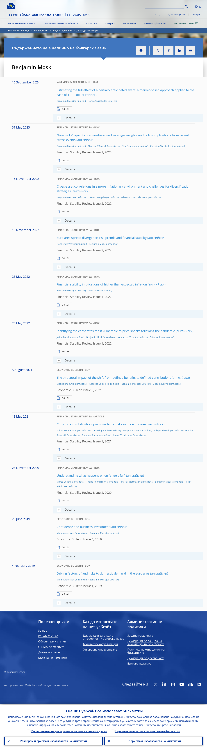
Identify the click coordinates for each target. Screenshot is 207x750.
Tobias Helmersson (67, 430)
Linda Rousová (160, 383)
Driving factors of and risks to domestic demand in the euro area (103, 573)
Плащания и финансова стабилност (61, 23)
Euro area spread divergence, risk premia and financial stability (102, 238)
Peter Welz (93, 290)
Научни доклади (62, 30)
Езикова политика (139, 663)
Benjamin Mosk (65, 100)
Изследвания (129, 23)
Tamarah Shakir (90, 435)
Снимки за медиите (51, 647)
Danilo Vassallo (96, 100)
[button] (192, 6)
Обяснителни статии (52, 641)
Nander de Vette (65, 243)
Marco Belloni (64, 481)
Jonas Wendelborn (122, 435)
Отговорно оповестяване (100, 649)
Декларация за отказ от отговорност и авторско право (103, 637)
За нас (42, 630)
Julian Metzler (64, 337)
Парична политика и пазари (21, 23)
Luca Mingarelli (100, 430)
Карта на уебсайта (16, 671)
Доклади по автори (87, 30)
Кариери (195, 14)
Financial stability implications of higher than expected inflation (102, 284)
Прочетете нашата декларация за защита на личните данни (69, 731)
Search (186, 6)
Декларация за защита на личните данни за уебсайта (145, 642)
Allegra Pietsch (162, 430)
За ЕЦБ (157, 14)
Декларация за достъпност (145, 658)
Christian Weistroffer (161, 146)
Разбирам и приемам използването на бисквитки (53, 741)
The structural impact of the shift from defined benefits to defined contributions (114, 377)
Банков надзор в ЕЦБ (186, 23)
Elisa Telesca (128, 146)
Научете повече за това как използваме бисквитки (147, 731)
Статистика (91, 23)
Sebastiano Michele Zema (134, 197)
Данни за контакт (49, 652)
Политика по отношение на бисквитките (146, 651)
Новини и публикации (155, 23)
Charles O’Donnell (97, 146)
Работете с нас (48, 636)
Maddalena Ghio (65, 383)
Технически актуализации (100, 644)
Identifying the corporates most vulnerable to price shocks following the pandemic (116, 331)
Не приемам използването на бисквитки (154, 741)
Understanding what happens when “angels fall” (91, 475)
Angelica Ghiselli (97, 383)
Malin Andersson (65, 532)
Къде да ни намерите (52, 658)
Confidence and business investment (83, 527)
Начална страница (18, 30)
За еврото (110, 23)
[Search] (168, 6)
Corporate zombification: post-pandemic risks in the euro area (101, 424)
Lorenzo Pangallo (97, 197)
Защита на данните (140, 635)
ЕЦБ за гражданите (176, 14)
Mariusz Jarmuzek (130, 481)
